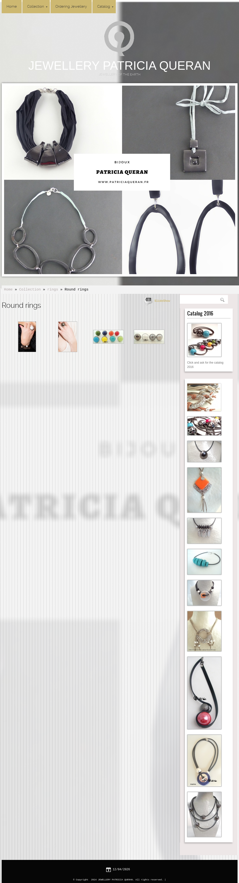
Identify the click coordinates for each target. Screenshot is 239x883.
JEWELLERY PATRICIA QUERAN (119, 65)
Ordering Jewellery (71, 6)
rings (52, 289)
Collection (37, 6)
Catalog (105, 6)
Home (11, 6)
